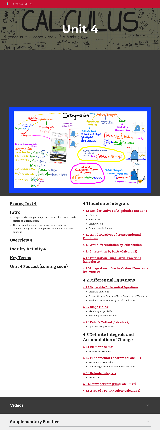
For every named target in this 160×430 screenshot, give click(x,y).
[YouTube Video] (43, 76)
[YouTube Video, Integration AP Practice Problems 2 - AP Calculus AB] (116, 76)
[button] (147, 405)
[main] (80, 29)
